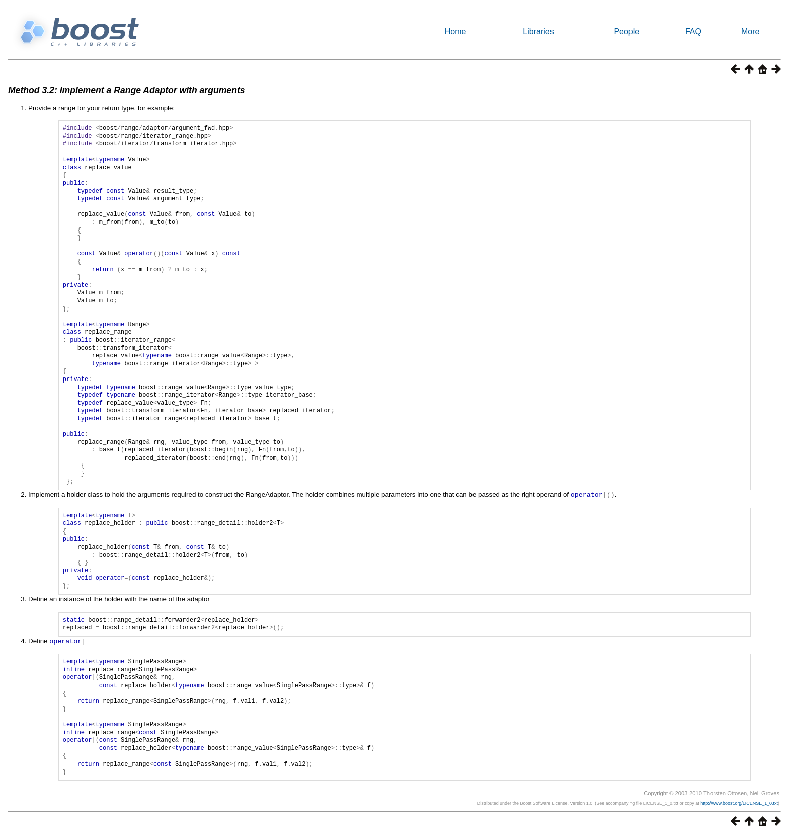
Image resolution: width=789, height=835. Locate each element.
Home (455, 31)
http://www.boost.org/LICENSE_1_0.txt (739, 802)
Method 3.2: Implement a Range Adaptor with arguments (126, 90)
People (626, 31)
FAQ (693, 31)
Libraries (538, 31)
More (750, 31)
